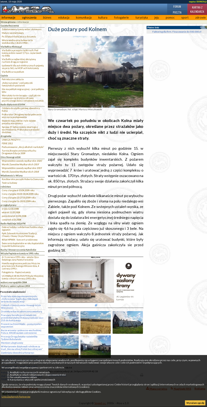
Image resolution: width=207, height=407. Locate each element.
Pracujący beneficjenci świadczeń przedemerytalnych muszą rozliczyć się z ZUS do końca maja (22, 318)
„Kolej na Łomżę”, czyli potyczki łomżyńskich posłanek (17, 84)
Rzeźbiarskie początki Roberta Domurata (22, 179)
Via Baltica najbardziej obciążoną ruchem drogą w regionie (19, 60)
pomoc (170, 17)
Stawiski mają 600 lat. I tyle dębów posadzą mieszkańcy (19, 122)
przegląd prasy (8, 205)
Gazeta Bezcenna (10, 25)
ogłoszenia (29, 17)
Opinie (4, 75)
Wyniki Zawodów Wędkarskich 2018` (20, 171)
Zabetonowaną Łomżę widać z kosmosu (21, 29)
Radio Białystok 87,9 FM (13, 104)
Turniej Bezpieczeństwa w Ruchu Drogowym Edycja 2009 (19, 152)
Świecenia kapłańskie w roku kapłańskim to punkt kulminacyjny (23, 244)
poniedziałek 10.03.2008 (14, 216)
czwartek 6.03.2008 (11, 219)
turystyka (141, 17)
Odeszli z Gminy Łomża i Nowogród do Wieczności (21, 306)
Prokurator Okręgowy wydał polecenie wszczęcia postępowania (22, 115)
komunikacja (84, 17)
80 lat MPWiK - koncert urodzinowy (20, 239)
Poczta (177, 12)
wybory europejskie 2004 (14, 282)
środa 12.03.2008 (10, 208)
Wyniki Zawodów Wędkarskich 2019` (20, 164)
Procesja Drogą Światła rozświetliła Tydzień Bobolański (19, 337)
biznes (47, 17)
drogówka (6, 136)
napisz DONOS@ (198, 1)
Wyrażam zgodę (195, 402)
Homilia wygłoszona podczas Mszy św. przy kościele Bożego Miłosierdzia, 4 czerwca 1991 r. (21, 266)
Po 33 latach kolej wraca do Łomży (19, 36)
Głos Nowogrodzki (11, 157)
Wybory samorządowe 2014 (15, 286)
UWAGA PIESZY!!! (11, 139)
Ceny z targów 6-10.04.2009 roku (18, 190)
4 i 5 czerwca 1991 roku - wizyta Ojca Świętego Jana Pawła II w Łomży (20, 258)
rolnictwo (6, 186)
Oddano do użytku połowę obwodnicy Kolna (21, 109)
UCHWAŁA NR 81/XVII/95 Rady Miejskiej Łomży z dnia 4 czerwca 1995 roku (22, 277)
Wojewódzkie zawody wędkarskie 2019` (22, 168)
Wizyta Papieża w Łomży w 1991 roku (20, 253)
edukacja (63, 17)
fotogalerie (121, 17)
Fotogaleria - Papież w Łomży (16, 272)
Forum (177, 6)
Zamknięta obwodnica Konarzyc (17, 352)
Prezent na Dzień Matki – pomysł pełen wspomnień (21, 325)
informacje (8, 17)
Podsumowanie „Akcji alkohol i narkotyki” (23, 147)
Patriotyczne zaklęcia (13, 79)
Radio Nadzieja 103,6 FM (13, 223)
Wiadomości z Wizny (12, 175)
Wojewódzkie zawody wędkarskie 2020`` (22, 160)
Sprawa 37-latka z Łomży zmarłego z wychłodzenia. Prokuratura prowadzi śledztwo (21, 130)
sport (185, 17)
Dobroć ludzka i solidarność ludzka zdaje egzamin (22, 228)
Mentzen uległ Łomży (12, 342)
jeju (156, 17)
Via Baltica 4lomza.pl (11, 46)
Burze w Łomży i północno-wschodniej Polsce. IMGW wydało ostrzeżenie (21, 331)
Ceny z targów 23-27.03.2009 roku (19, 197)
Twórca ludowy (9, 182)
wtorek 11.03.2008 (11, 212)
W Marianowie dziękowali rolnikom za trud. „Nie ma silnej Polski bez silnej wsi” (22, 347)
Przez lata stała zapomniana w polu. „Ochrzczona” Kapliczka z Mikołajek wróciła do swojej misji (19, 299)
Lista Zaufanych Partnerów (16, 396)
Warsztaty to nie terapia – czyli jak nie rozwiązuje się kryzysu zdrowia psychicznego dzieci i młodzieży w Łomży (23, 98)
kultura (102, 17)
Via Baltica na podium (13, 71)
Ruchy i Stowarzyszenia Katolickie (18, 249)
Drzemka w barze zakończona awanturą (21, 311)
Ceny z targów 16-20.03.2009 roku (19, 201)
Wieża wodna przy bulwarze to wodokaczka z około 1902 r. (17, 41)
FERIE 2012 (7, 143)
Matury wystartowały (13, 33)
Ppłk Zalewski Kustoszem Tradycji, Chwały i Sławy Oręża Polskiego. (19, 234)
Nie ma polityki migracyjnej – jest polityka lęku (23, 90)
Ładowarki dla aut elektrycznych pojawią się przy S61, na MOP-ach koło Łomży (23, 66)
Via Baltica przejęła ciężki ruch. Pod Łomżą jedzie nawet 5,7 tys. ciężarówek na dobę (21, 53)
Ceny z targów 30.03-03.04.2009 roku (20, 194)
